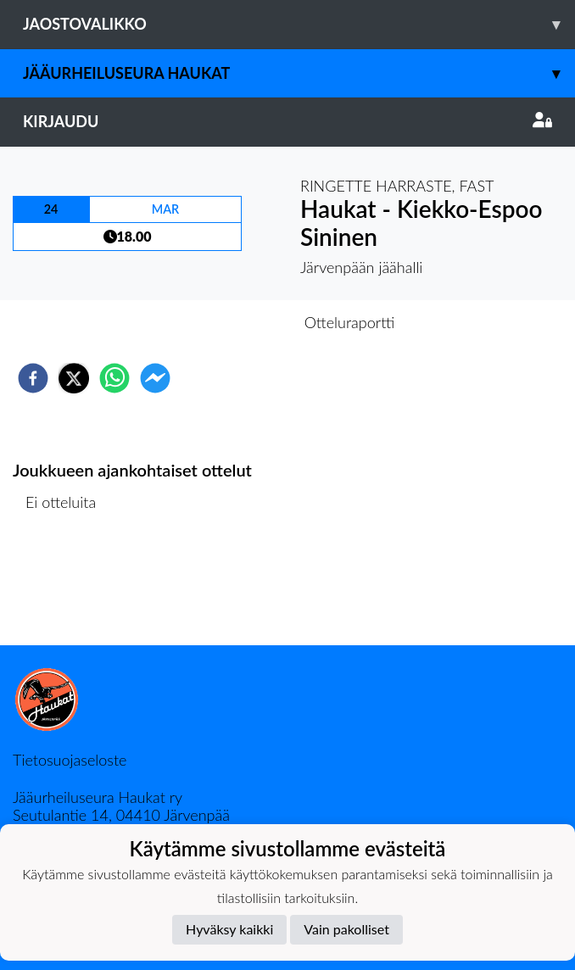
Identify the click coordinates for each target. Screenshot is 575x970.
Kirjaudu (287, 121)
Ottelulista (67, 588)
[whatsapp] (114, 378)
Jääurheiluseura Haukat (299, 73)
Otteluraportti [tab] (349, 322)
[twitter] (74, 378)
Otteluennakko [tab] (229, 322)
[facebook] (33, 378)
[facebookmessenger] (155, 378)
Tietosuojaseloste (69, 759)
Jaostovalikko (299, 24)
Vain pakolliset (346, 929)
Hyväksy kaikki (229, 929)
